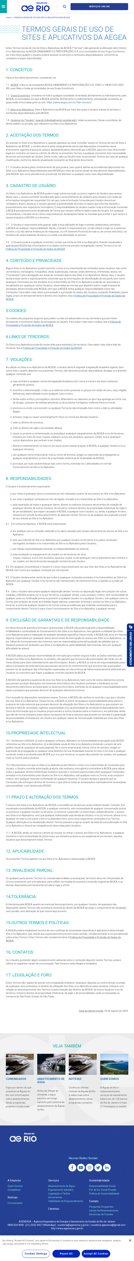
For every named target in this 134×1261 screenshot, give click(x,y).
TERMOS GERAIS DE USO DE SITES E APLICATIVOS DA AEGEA (42, 17)
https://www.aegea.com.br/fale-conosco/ (69, 102)
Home (9, 17)
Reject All (66, 1253)
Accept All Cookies (96, 1253)
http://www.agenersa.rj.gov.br (67, 1228)
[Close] (130, 1240)
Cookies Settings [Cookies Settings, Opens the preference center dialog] (36, 1253)
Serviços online (99, 6)
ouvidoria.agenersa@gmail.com (108, 1225)
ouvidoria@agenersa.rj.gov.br (73, 1225)
